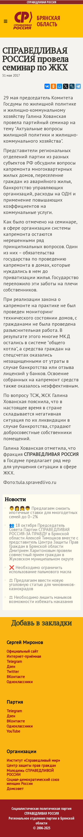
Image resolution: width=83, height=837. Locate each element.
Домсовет (15, 789)
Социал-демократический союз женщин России (33, 782)
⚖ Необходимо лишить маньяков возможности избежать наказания (39, 599)
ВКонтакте (16, 677)
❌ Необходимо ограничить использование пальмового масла (38, 569)
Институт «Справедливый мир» (33, 760)
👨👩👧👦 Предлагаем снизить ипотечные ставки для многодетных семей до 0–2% (41, 512)
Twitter (13, 672)
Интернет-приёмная (24, 656)
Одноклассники (20, 682)
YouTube (13, 731)
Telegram (14, 661)
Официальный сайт (22, 651)
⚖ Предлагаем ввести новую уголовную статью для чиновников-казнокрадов (40, 584)
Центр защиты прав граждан (31, 765)
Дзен (11, 667)
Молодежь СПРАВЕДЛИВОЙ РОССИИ (30, 773)
